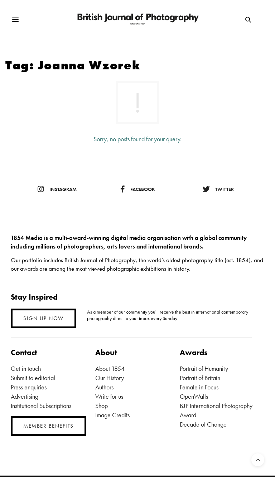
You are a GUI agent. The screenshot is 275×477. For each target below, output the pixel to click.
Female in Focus (199, 387)
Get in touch (26, 368)
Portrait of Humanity (204, 368)
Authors (104, 387)
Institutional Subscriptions (41, 406)
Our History (109, 378)
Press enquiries (29, 387)
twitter (218, 189)
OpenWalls (194, 396)
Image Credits (112, 415)
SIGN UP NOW (43, 318)
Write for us (109, 396)
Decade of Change (203, 424)
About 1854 (110, 368)
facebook (137, 189)
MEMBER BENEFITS (48, 425)
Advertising (24, 396)
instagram (57, 189)
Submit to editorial (33, 378)
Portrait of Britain (200, 378)
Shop (101, 406)
